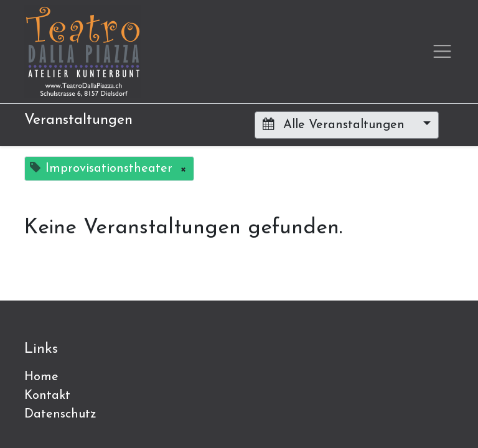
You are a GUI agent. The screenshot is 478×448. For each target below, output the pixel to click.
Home (41, 377)
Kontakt (47, 396)
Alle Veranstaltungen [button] (335, 124)
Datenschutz (60, 414)
